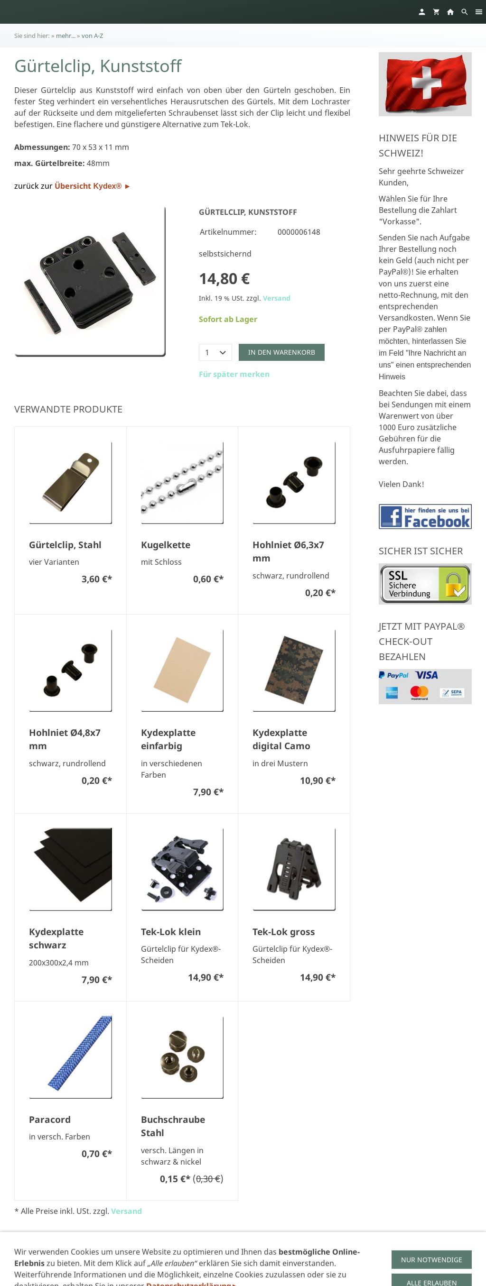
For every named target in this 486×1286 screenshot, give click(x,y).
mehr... (65, 35)
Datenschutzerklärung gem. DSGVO (170, 1254)
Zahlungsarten (330, 1254)
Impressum (85, 1254)
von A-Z (92, 35)
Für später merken (234, 374)
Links (410, 1254)
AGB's (246, 1254)
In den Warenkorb (281, 352)
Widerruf (279, 1254)
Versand (276, 298)
